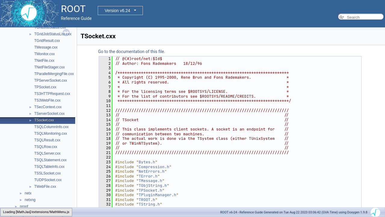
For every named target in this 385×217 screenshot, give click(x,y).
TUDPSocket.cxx (48, 180)
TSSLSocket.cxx (47, 173)
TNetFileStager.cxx (49, 67)
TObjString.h (153, 185)
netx (28, 193)
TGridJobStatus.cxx (50, 27)
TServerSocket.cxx (49, 114)
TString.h (149, 204)
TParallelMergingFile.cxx (54, 74)
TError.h (148, 176)
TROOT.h (147, 199)
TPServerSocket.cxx (50, 80)
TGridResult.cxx (47, 41)
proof (24, 206)
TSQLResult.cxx (47, 140)
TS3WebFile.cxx (47, 100)
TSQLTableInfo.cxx (49, 167)
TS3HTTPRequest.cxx (52, 94)
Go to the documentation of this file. (131, 51)
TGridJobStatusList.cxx (52, 34)
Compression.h (154, 166)
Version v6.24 (117, 10)
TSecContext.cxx (48, 107)
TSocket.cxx (44, 120)
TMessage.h (150, 180)
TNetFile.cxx (44, 60)
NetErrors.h (152, 171)
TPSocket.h (150, 190)
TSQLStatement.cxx (50, 160)
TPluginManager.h (157, 194)
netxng (30, 200)
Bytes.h (147, 162)
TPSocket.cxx (45, 87)
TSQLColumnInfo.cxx (51, 127)
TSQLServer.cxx (47, 153)
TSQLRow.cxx (45, 147)
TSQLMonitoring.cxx (50, 133)
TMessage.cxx (45, 47)
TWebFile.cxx (45, 186)
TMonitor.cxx (44, 54)
